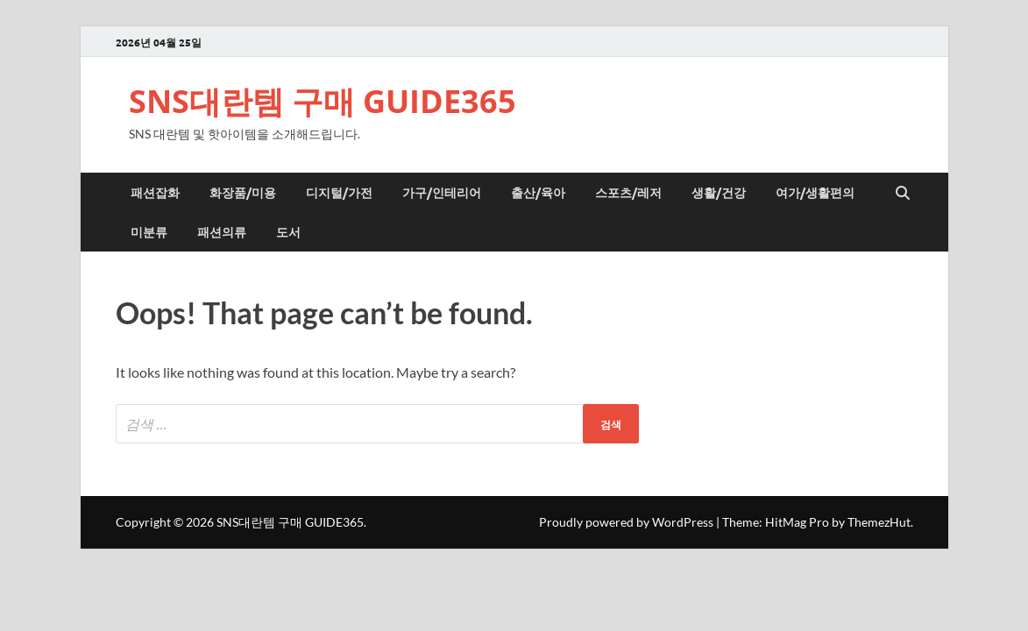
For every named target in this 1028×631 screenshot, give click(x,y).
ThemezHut (879, 521)
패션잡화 (155, 192)
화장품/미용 (242, 192)
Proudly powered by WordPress (626, 521)
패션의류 (221, 231)
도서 (288, 231)
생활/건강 (718, 192)
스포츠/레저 (628, 192)
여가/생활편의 (815, 192)
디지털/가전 (339, 192)
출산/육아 (538, 192)
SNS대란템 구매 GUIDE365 (322, 101)
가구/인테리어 (441, 192)
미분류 (149, 231)
